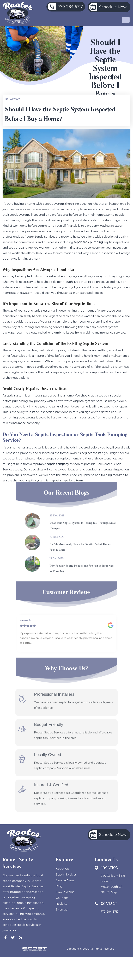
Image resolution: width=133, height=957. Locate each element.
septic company (58, 464)
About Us (62, 868)
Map (114, 892)
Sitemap (62, 909)
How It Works (65, 892)
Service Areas (65, 880)
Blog (59, 886)
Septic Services (66, 874)
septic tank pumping (88, 242)
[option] (66, 628)
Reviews (61, 903)
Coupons (62, 898)
